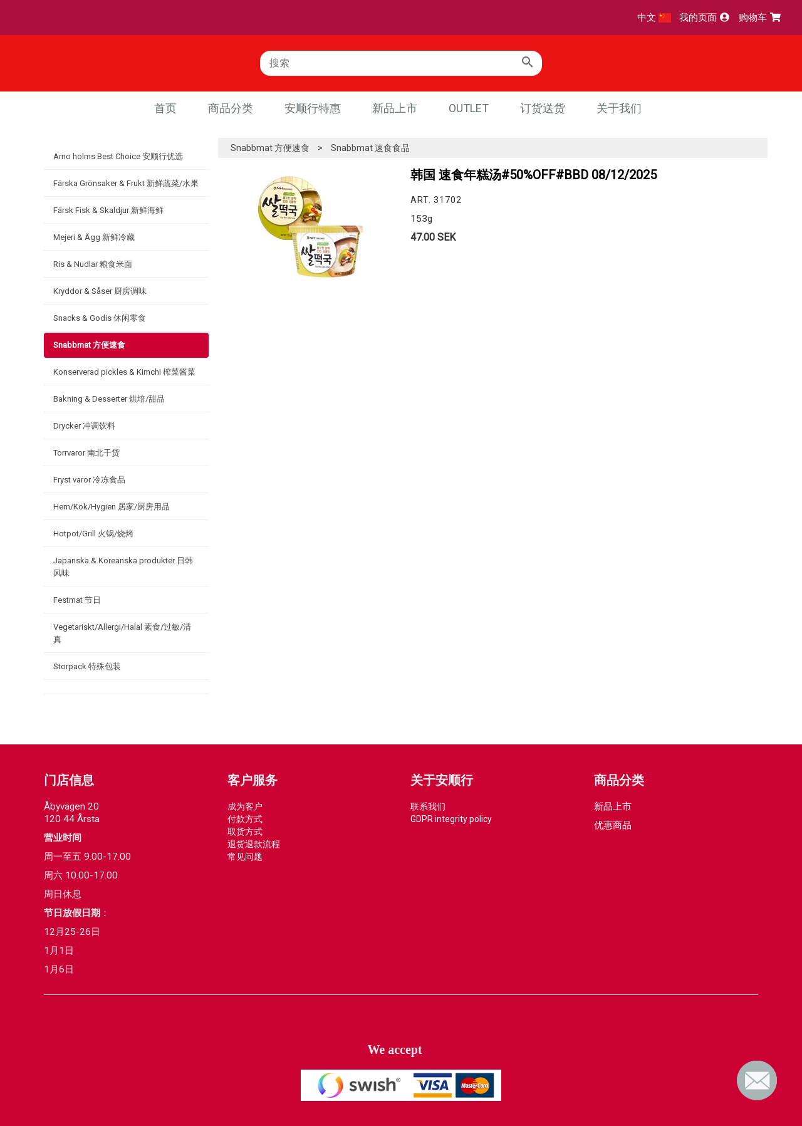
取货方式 (245, 831)
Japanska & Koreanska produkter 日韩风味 (123, 567)
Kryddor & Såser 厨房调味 (100, 291)
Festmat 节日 (77, 600)
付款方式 (245, 819)
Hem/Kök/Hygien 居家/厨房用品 (111, 506)
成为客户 (245, 806)
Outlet (469, 108)
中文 (654, 17)
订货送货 (542, 108)
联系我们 (427, 806)
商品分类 (230, 108)
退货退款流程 (253, 844)
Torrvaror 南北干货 (86, 452)
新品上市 (394, 108)
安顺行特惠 (312, 108)
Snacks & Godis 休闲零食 (99, 318)
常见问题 (245, 857)
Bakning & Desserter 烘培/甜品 (109, 399)
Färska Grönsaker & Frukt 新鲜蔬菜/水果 (126, 183)
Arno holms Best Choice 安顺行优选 (118, 156)
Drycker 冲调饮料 (84, 425)
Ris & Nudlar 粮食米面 (92, 264)
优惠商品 (613, 825)
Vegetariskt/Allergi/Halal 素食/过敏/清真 (122, 633)
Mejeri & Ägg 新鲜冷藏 (94, 237)
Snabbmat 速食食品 (370, 148)
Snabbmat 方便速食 (89, 345)
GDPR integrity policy (451, 819)
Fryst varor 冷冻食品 (89, 479)
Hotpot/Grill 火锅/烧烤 (93, 533)
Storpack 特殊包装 (87, 666)
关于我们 (619, 108)
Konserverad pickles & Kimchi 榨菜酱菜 (124, 372)
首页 (165, 108)
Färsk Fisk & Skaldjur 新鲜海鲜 (108, 210)
